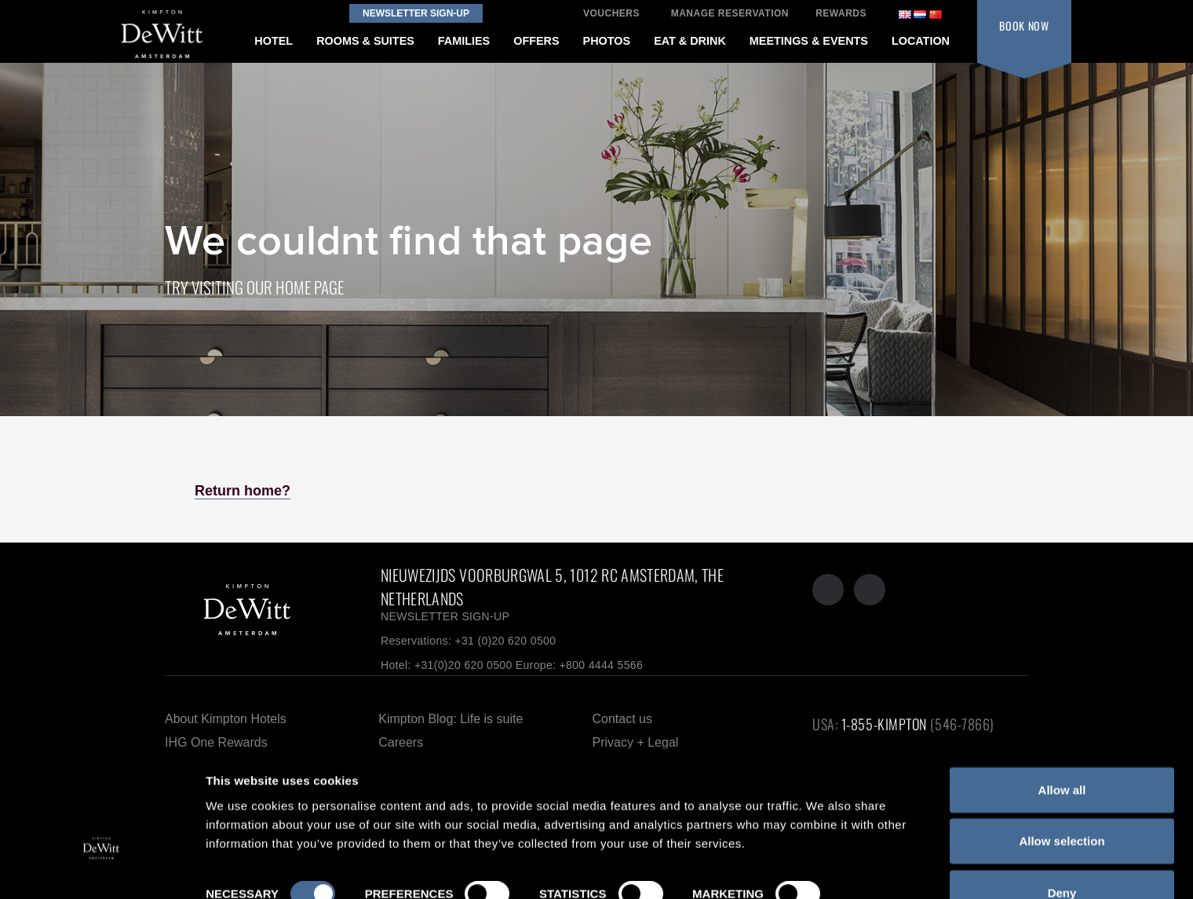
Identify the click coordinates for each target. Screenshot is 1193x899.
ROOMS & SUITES (365, 41)
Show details (242, 868)
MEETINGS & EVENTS (809, 41)
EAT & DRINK (690, 41)
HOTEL (273, 41)
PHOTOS (607, 41)
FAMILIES (464, 41)
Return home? (242, 491)
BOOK (1024, 25)
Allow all (1062, 740)
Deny (1062, 843)
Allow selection (1061, 792)
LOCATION (921, 41)
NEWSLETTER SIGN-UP (445, 616)
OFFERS (536, 41)
